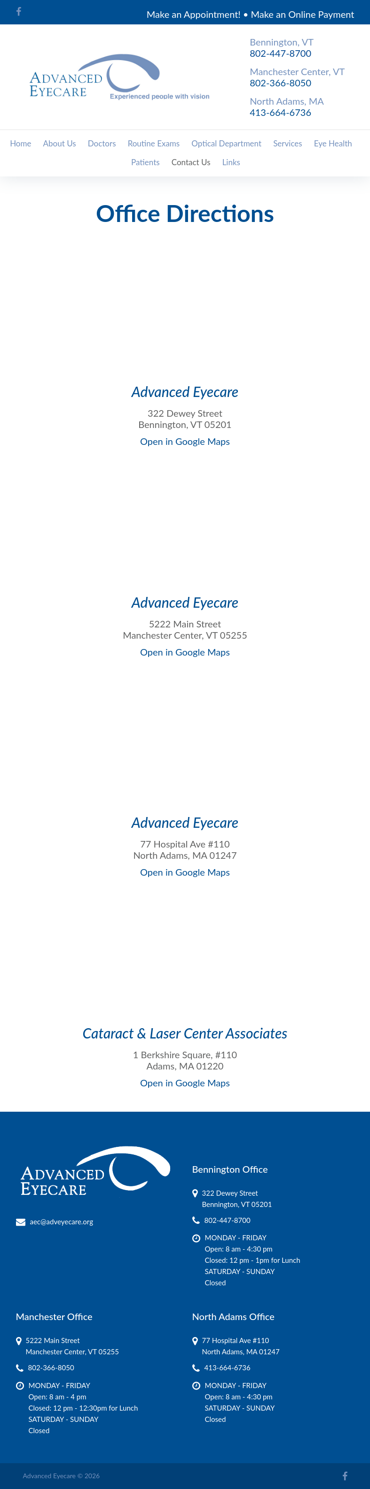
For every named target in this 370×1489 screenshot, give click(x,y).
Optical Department (226, 143)
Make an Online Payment (302, 14)
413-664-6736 (280, 112)
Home (20, 143)
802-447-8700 (280, 53)
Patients (145, 162)
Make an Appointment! (194, 14)
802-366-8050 (280, 82)
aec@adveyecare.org (61, 1221)
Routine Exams (154, 143)
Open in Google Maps (185, 441)
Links (231, 162)
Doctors (102, 143)
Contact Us (191, 162)
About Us (59, 143)
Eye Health (333, 143)
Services (287, 143)
